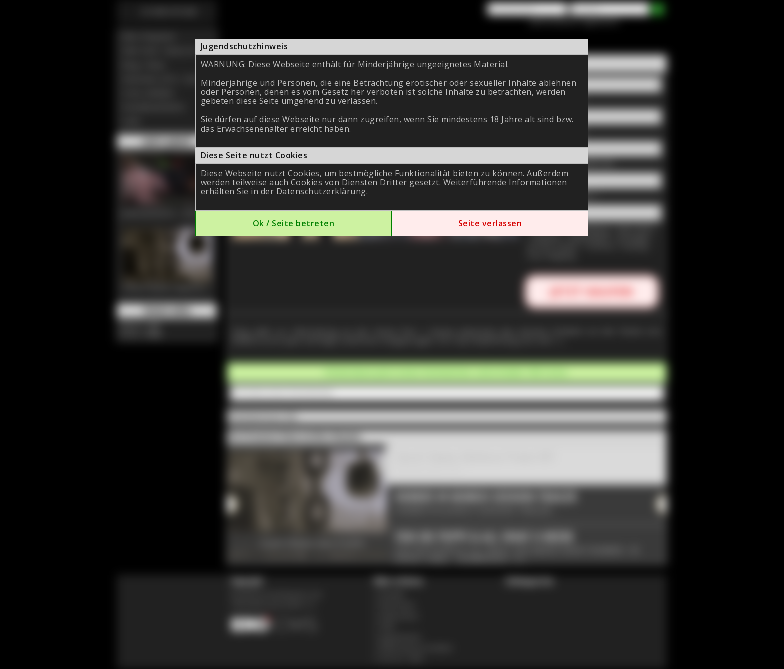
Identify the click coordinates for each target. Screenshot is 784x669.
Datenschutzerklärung (321, 191)
